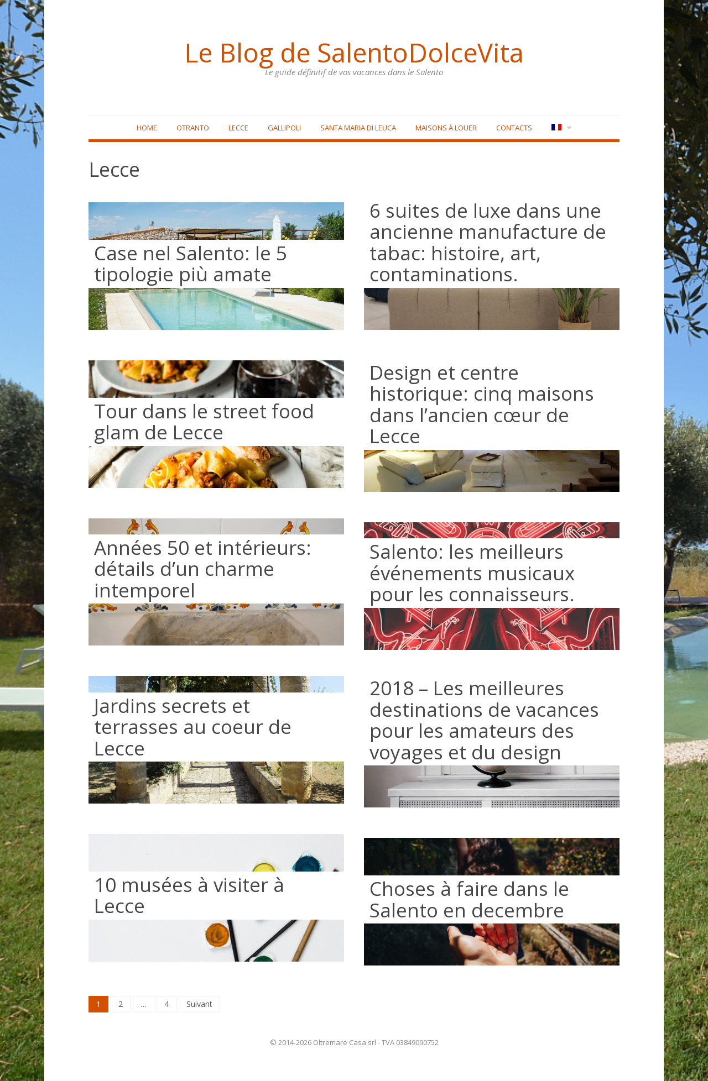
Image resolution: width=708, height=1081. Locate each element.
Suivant (199, 1004)
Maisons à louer (446, 128)
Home (147, 128)
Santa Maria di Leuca (358, 128)
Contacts (514, 128)
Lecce (238, 128)
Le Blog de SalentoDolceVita (354, 52)
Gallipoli (284, 128)
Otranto (192, 128)
